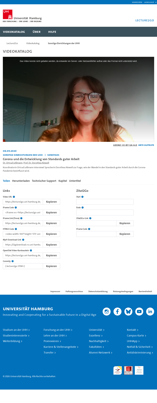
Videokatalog (33, 43)
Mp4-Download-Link (13, 239)
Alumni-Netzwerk (99, 352)
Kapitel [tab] (63, 181)
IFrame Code (10, 207)
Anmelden (137, 2)
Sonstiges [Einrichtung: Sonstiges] (53, 155)
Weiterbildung (11, 341)
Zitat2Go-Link (83, 218)
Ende (80, 207)
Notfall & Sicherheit (138, 347)
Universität (95, 330)
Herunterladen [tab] (21, 181)
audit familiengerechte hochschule (117, 370)
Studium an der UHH (15, 330)
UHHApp (132, 341)
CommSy (8, 261)
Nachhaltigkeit (97, 341)
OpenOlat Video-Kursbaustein (17, 250)
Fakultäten (95, 347)
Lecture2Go (12, 43)
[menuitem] (14, 32)
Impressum (55, 291)
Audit (127, 367)
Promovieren (51, 341)
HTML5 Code (10, 229)
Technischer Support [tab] (44, 181)
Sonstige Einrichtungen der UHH (64, 43)
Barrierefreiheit (145, 291)
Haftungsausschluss (74, 291)
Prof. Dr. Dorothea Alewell (36, 162)
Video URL (9, 196)
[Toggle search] (149, 32)
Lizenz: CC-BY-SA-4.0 (125, 145)
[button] (149, 2)
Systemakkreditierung (150, 367)
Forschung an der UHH (57, 330)
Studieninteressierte (15, 335)
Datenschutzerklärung (98, 291)
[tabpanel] (78, 228)
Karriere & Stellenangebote (60, 347)
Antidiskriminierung (139, 352)
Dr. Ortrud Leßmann (12, 162)
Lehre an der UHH (54, 335)
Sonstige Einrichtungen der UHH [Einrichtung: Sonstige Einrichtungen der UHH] (23, 155)
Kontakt (131, 330)
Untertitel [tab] (75, 181)
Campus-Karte (135, 335)
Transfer (49, 352)
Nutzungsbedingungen (123, 291)
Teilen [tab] (6, 181)
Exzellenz (94, 335)
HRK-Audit (137, 369)
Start (79, 196)
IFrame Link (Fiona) (12, 218)
